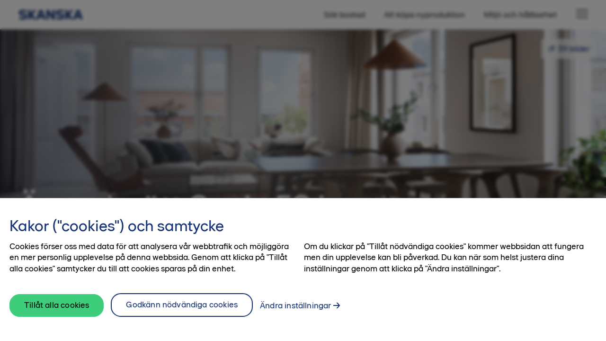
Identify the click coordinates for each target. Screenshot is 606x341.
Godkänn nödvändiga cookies (182, 304)
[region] (303, 269)
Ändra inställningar (295, 305)
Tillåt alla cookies (56, 305)
